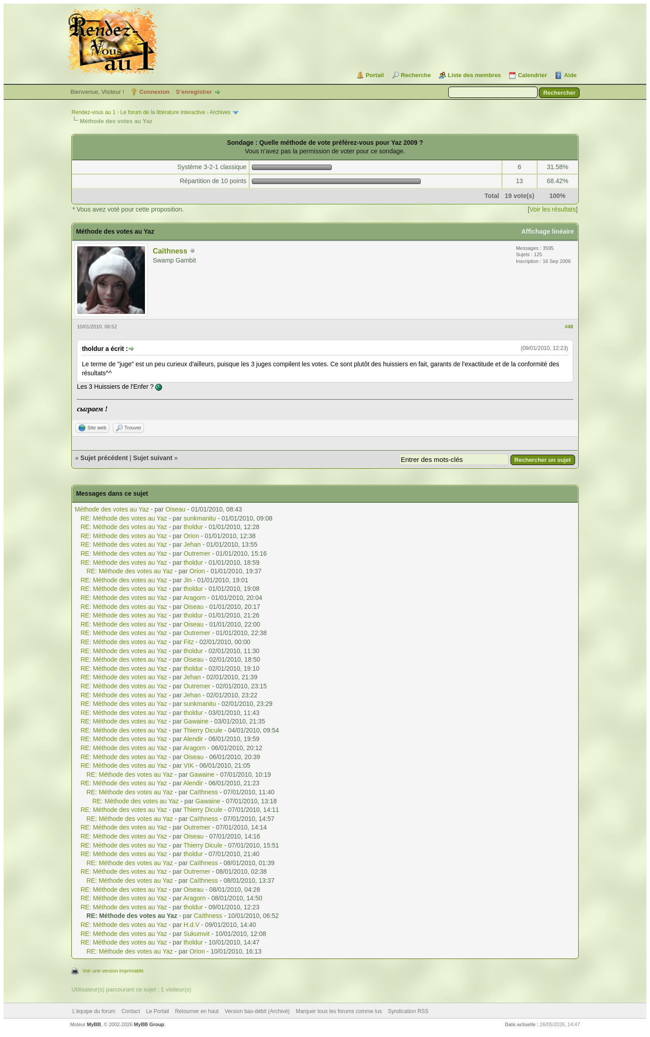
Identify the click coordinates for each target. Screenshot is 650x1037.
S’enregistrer (194, 91)
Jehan (192, 544)
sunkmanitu (200, 518)
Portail (375, 75)
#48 (569, 326)
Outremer (197, 553)
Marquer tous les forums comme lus (339, 1011)
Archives (220, 112)
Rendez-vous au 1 (93, 112)
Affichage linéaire (547, 231)
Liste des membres (474, 75)
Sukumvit (197, 933)
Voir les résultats (552, 209)
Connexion (154, 91)
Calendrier (532, 75)
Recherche (416, 75)
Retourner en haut (197, 1011)
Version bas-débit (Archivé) (257, 1011)
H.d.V (192, 924)
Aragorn (194, 597)
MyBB (94, 1024)
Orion (191, 535)
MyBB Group (149, 1024)
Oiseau (175, 509)
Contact (130, 1011)
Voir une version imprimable (113, 970)
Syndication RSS (408, 1011)
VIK (189, 765)
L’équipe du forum (93, 1011)
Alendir (193, 738)
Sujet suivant (152, 457)
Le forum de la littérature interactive (162, 112)
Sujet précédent (104, 457)
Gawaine (196, 721)
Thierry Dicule (202, 730)
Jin (188, 580)
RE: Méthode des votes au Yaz (123, 518)
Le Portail (157, 1011)
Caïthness (170, 251)
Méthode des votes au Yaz (111, 509)
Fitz (189, 641)
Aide (570, 75)
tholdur (193, 526)
